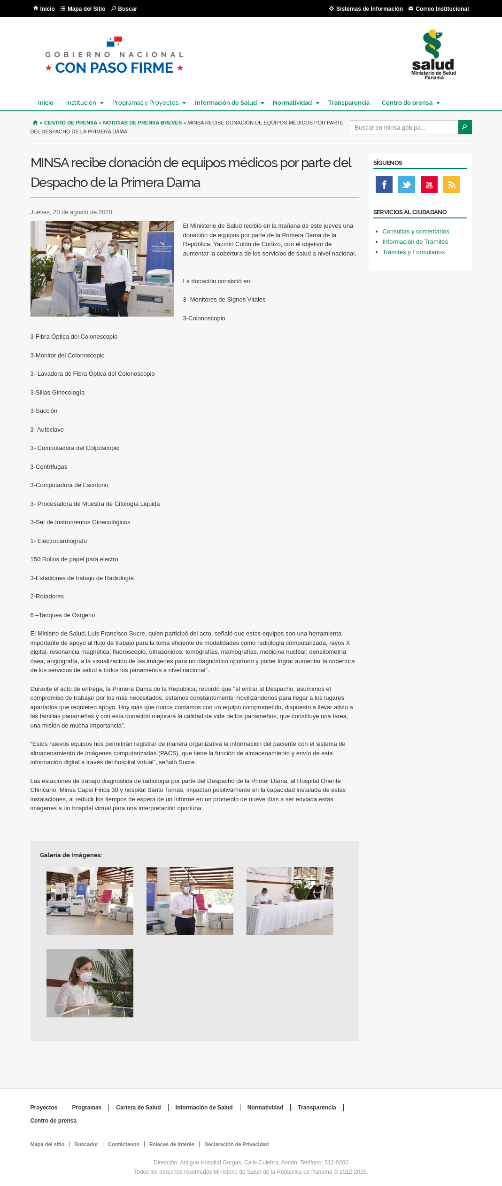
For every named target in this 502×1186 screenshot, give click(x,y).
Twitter (406, 187)
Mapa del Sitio (87, 9)
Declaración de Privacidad (236, 1144)
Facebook (384, 187)
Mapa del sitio (48, 1144)
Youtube (429, 187)
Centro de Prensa (71, 122)
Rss (451, 187)
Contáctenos (123, 1144)
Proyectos (44, 1107)
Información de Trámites (415, 241)
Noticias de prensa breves (142, 122)
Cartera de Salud (138, 1107)
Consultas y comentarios (416, 231)
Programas (87, 1107)
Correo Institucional (442, 9)
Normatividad (292, 102)
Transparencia (349, 102)
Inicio (47, 9)
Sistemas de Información (369, 9)
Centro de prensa (406, 102)
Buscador (86, 1144)
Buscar (128, 9)
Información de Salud (225, 102)
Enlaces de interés (172, 1144)
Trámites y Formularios (414, 252)
